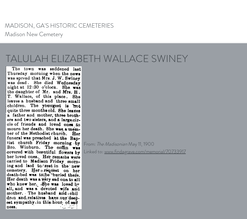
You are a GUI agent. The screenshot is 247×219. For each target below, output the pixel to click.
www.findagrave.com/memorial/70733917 (145, 151)
